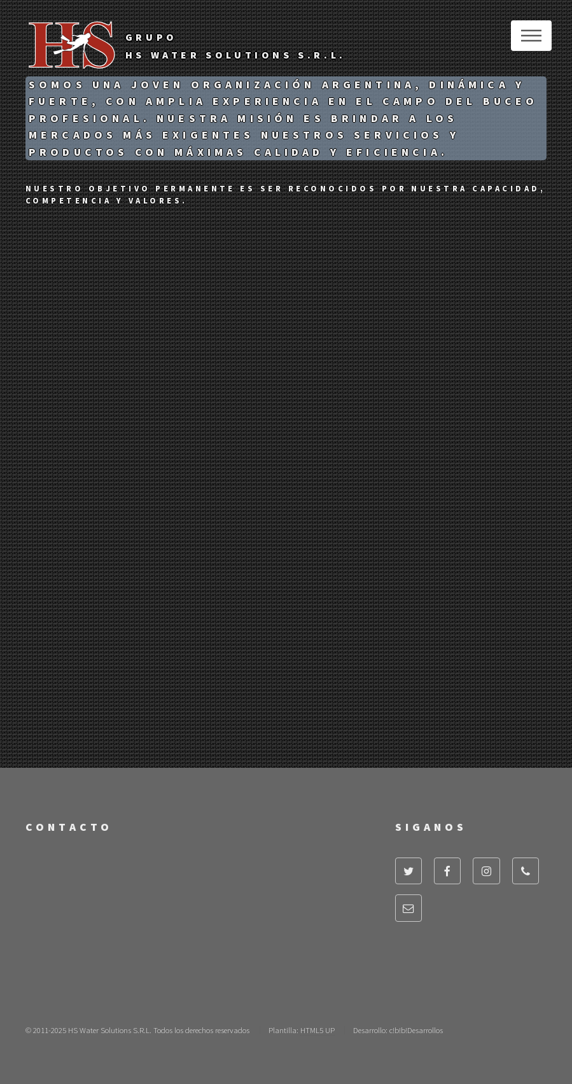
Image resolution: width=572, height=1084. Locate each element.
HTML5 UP (317, 1030)
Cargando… (197, 939)
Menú (531, 35)
